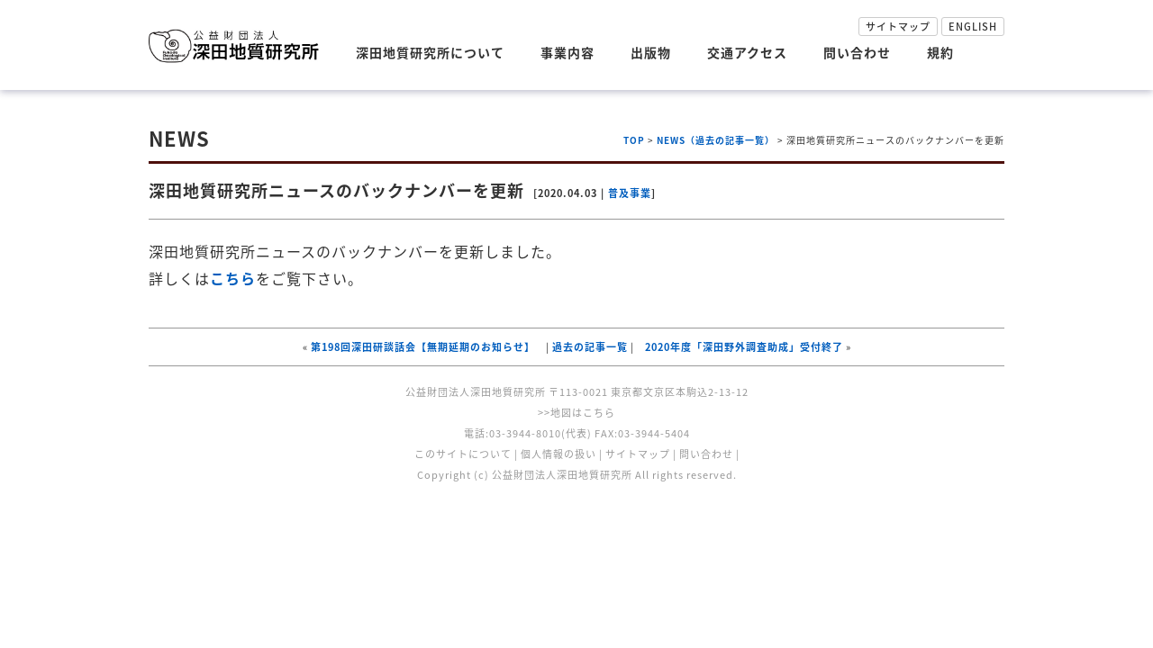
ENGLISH (973, 26)
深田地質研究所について (430, 52)
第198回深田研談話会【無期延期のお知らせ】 (423, 347)
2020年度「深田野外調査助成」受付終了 (744, 347)
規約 (940, 52)
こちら (233, 278)
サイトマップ (898, 26)
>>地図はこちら (576, 412)
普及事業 (629, 193)
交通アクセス (747, 52)
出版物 (651, 52)
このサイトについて (463, 454)
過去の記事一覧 (590, 347)
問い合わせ (857, 52)
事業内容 (567, 52)
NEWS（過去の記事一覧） (716, 140)
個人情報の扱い (558, 454)
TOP (634, 140)
